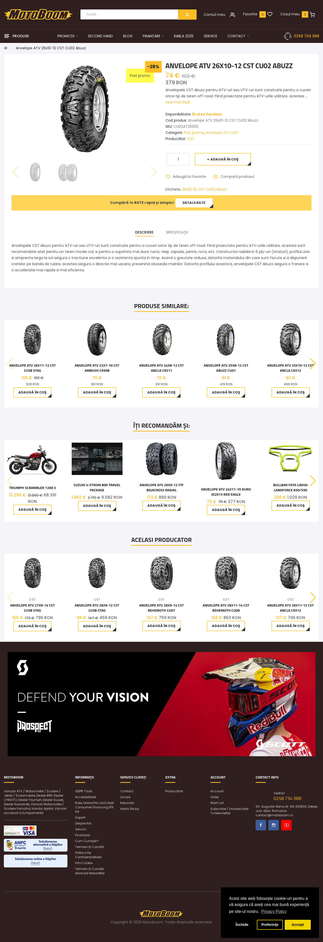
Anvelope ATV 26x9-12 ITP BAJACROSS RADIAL (161, 487)
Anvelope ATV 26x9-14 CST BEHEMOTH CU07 (161, 608)
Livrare (125, 797)
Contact (126, 791)
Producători (174, 791)
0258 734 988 (306, 36)
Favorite (250, 14)
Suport (80, 817)
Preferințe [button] (269, 925)
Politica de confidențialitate (88, 855)
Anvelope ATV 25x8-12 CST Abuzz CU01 (226, 368)
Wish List (217, 803)
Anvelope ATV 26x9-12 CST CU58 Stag (97, 608)
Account (217, 791)
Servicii (80, 829)
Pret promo (194, 132)
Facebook (261, 825)
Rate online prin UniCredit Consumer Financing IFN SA (94, 807)
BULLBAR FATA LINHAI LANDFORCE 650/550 (290, 487)
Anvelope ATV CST (222, 132)
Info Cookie (83, 863)
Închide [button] (242, 925)
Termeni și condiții (89, 847)
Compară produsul (237, 176)
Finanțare (82, 835)
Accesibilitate (85, 797)
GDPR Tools (83, 791)
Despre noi (83, 823)
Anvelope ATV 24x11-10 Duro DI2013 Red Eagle (226, 492)
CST (190, 138)
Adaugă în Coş (224, 159)
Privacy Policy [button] (274, 911)
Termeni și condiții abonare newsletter (90, 871)
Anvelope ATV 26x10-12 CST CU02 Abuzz (51, 48)
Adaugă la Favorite (189, 176)
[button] (312, 363)
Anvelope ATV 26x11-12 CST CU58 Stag (32, 368)
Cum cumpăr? (87, 841)
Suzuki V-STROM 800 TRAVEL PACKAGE (97, 487)
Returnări (127, 803)
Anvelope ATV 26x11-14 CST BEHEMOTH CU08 (226, 608)
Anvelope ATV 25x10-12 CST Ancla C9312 (290, 368)
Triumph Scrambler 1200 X (32, 487)
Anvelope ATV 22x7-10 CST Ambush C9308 (97, 368)
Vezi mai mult (177, 102)
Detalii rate (194, 202)
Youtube (286, 825)
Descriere (144, 232)
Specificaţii (177, 232)
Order (214, 797)
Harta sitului (129, 809)
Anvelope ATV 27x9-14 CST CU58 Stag (32, 608)
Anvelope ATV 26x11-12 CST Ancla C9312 (290, 608)
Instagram (273, 825)
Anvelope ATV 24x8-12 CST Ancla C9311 (161, 368)
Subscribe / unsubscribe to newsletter (229, 811)
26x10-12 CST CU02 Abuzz (204, 189)
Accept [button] (298, 925)
